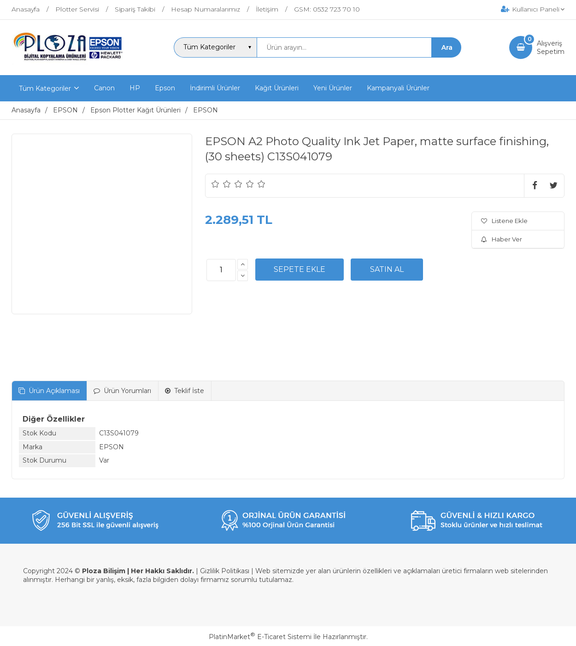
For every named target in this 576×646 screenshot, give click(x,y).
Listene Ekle (504, 220)
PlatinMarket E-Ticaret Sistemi (260, 637)
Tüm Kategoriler (45, 88)
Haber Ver (501, 239)
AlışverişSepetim (550, 47)
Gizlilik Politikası (224, 571)
